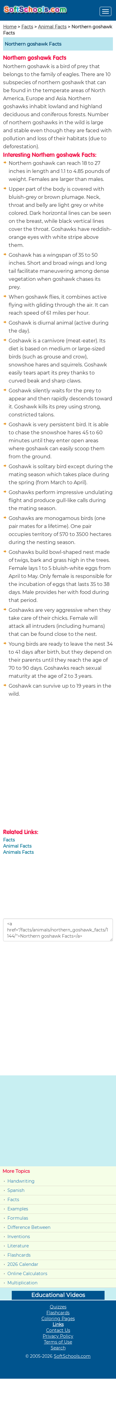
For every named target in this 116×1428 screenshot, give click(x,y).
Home (9, 27)
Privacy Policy (58, 1336)
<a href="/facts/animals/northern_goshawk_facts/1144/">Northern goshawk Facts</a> (58, 930)
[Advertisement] (58, 764)
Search (58, 1348)
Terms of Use (58, 1342)
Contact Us (58, 1330)
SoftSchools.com (72, 1356)
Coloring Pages (58, 1318)
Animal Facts (52, 27)
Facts (27, 27)
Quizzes (58, 1307)
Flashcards (19, 1255)
